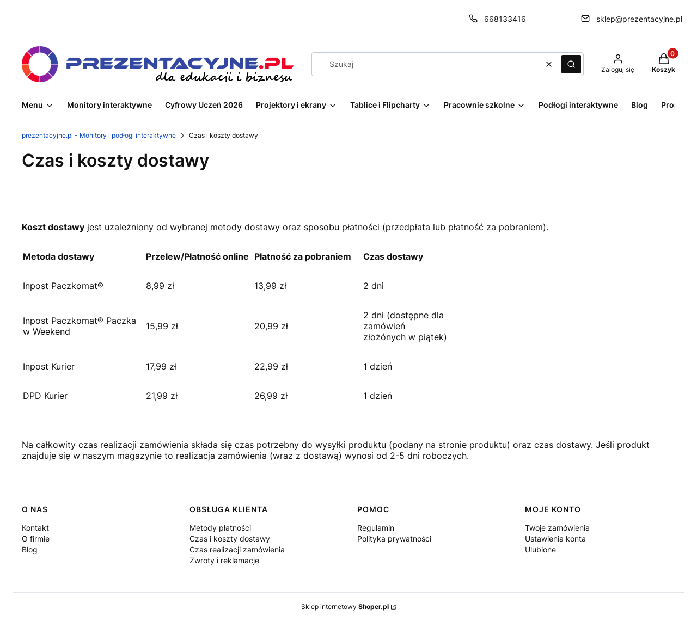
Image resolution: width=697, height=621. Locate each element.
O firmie (36, 538)
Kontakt (35, 527)
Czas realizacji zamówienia (237, 549)
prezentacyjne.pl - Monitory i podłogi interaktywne (99, 135)
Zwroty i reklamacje (224, 560)
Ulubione (540, 549)
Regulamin (375, 527)
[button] (571, 64)
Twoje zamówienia (557, 527)
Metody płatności (220, 527)
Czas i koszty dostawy (229, 538)
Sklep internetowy (345, 606)
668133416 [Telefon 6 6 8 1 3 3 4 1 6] (505, 18)
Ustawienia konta (555, 538)
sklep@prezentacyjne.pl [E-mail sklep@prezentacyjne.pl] (639, 18)
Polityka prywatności (394, 538)
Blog (30, 549)
